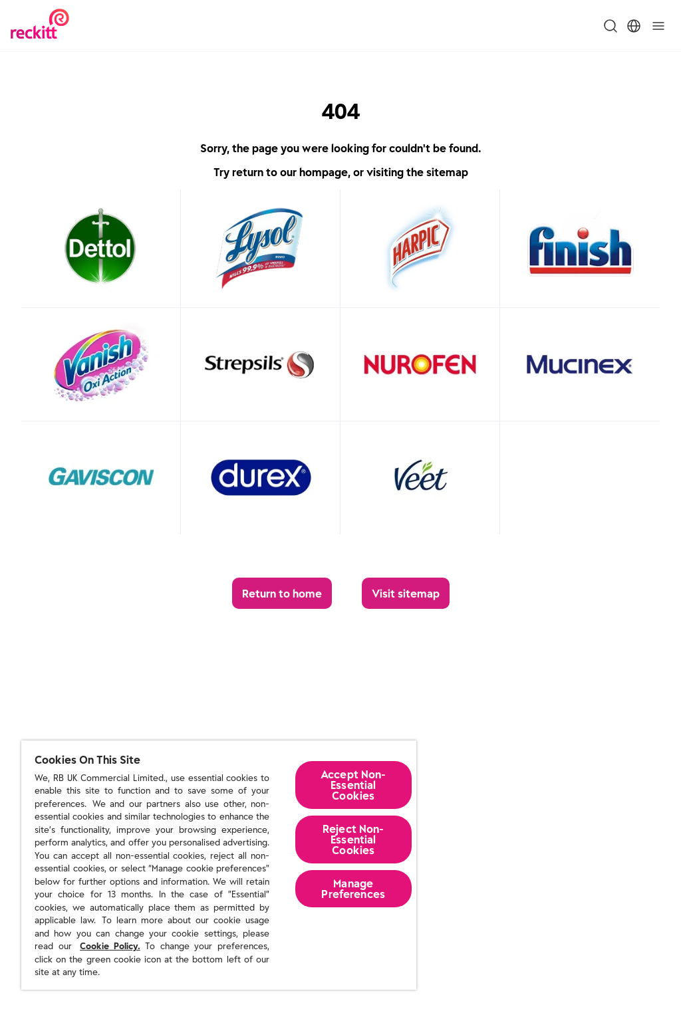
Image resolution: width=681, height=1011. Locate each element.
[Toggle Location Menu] (633, 26)
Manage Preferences (353, 889)
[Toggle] (658, 26)
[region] (218, 865)
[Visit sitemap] (406, 593)
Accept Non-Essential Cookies (353, 785)
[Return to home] (282, 593)
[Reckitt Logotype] (40, 26)
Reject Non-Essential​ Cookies (353, 839)
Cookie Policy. (110, 946)
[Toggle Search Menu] (610, 26)
